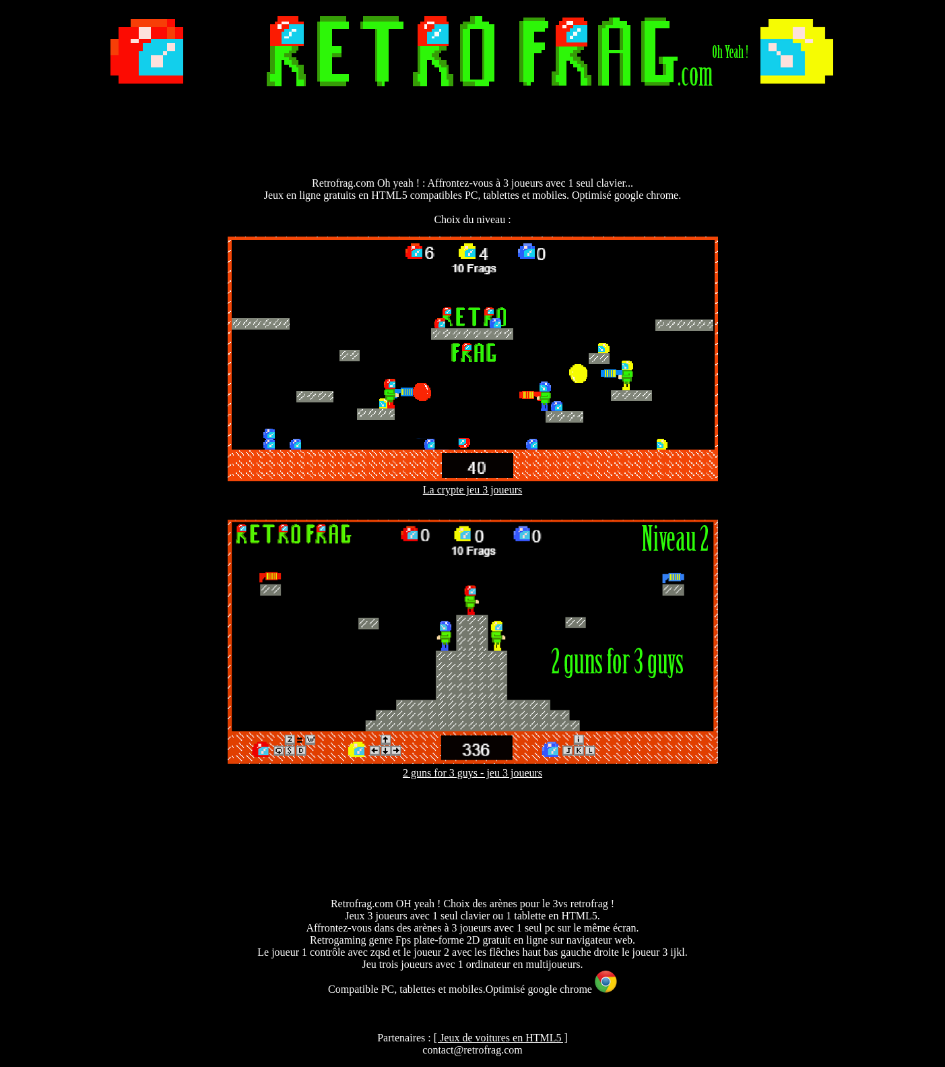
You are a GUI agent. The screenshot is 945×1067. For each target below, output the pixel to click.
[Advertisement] (473, 134)
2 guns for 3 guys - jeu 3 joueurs (472, 773)
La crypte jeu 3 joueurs (473, 489)
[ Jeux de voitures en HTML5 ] (501, 1037)
